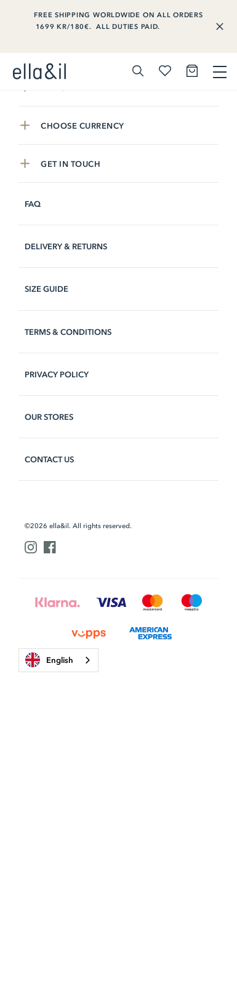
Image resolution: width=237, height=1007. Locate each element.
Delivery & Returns (66, 246)
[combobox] (58, 660)
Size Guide (46, 289)
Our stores (49, 417)
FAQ (33, 204)
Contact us (49, 459)
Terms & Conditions (68, 332)
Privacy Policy (57, 374)
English (49, 659)
